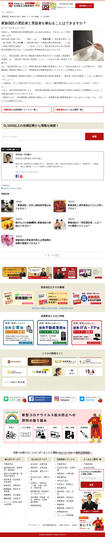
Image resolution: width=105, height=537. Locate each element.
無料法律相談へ (84, 452)
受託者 (13, 188)
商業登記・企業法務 (38, 468)
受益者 (19, 188)
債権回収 (60, 504)
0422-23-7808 (65, 452)
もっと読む (54, 255)
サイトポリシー (34, 525)
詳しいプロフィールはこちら (27, 172)
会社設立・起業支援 (38, 464)
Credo (74, 525)
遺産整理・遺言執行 (65, 497)
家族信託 (20, 110)
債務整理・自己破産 (12, 495)
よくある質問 (44, 16)
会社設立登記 (89, 468)
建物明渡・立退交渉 (12, 498)
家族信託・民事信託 (12, 485)
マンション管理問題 (65, 515)
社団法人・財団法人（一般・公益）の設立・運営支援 (38, 485)
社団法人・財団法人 (65, 484)
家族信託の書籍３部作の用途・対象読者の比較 (52, 308)
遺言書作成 (61, 488)
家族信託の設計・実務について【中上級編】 (25, 16)
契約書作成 (61, 477)
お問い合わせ (64, 525)
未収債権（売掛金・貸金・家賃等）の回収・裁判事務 (39, 499)
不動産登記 (8, 464)
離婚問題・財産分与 (65, 508)
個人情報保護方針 (50, 525)
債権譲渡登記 (36, 505)
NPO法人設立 (62, 481)
